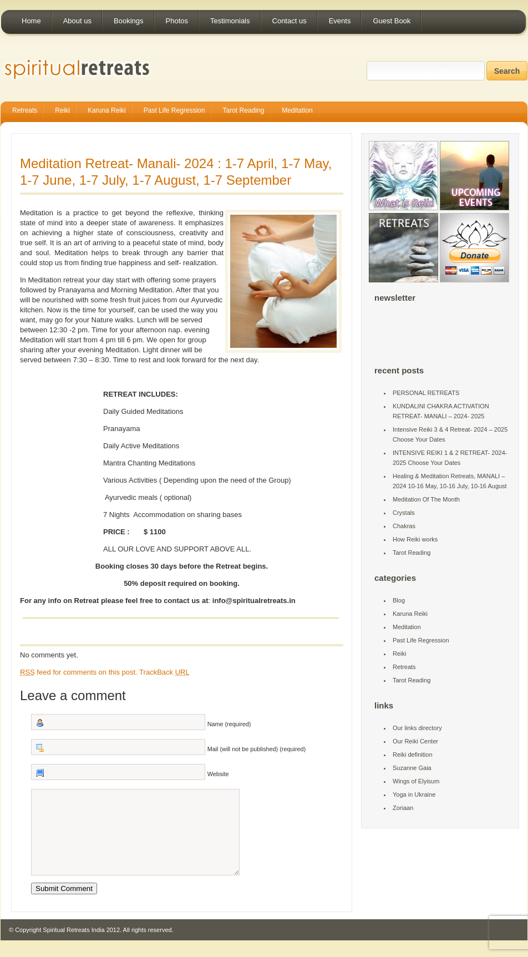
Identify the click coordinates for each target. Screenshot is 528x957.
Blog (399, 600)
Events (340, 21)
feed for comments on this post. (79, 672)
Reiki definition (413, 754)
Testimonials (230, 21)
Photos (177, 21)
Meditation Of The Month (426, 499)
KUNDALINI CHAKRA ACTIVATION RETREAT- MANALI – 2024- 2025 (441, 411)
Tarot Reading (243, 110)
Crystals (404, 512)
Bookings (128, 21)
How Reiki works (415, 539)
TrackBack (164, 672)
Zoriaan (403, 807)
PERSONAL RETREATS (426, 392)
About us (77, 21)
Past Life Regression (174, 110)
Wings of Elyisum (416, 781)
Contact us (289, 21)
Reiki (62, 110)
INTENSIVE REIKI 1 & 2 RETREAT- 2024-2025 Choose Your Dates (450, 457)
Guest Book (391, 21)
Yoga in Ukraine (414, 794)
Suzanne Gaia (412, 767)
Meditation (297, 110)
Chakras (404, 526)
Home (31, 21)
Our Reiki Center (415, 741)
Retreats (24, 110)
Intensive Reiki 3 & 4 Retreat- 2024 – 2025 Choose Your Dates (450, 434)
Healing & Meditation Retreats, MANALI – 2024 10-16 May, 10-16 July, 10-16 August (450, 481)
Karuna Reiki (107, 110)
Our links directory (417, 728)
